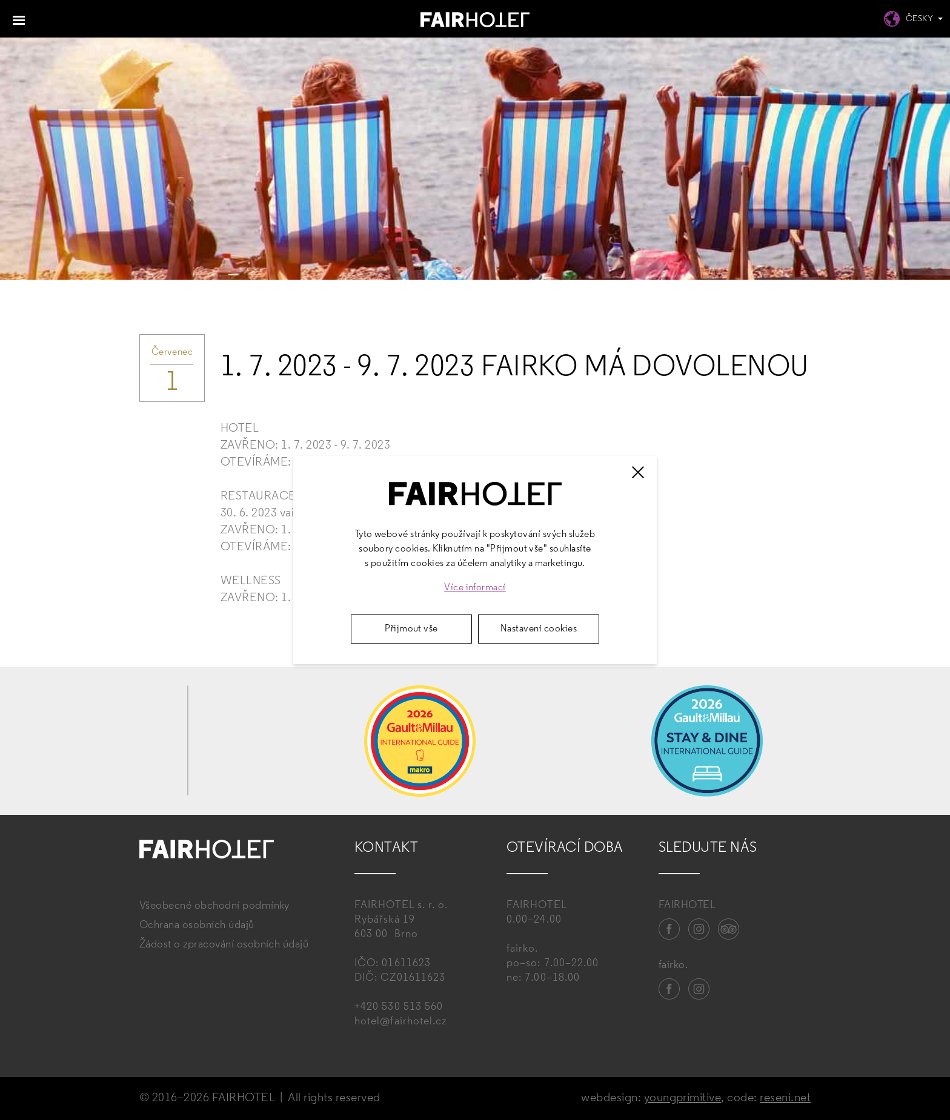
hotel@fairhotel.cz (400, 1021)
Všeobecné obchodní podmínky (214, 906)
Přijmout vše (411, 629)
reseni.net (785, 1098)
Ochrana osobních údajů (196, 925)
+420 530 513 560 (398, 1007)
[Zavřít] (638, 472)
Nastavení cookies (538, 629)
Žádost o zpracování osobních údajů (223, 944)
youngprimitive (683, 1098)
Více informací (475, 588)
